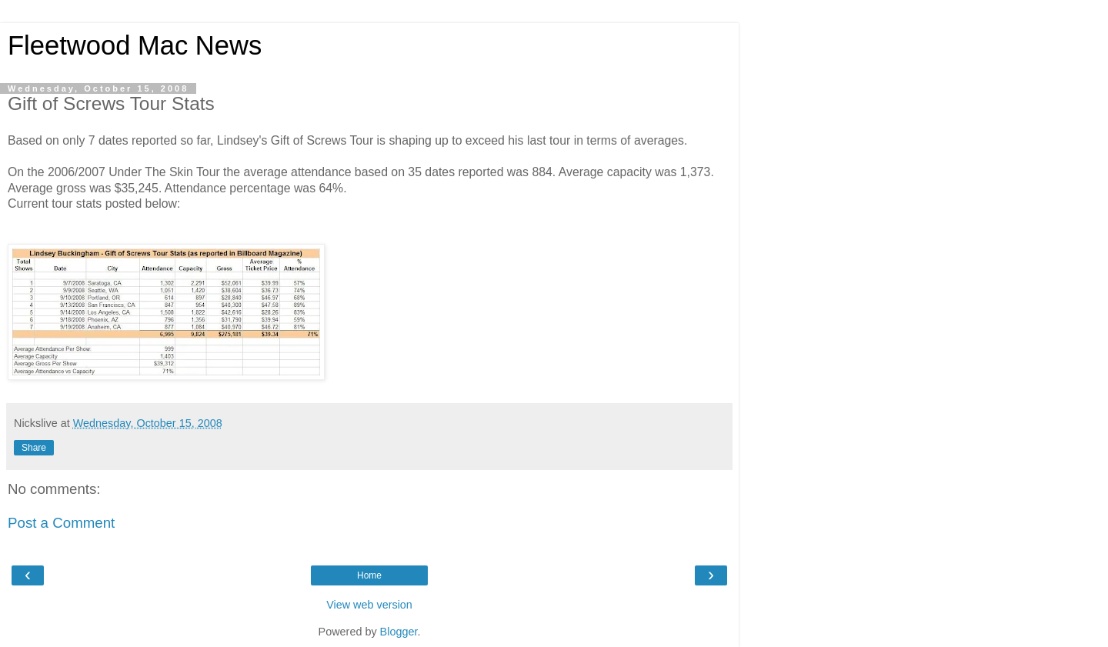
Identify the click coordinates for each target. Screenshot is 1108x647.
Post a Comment (61, 523)
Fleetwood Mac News (135, 45)
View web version (369, 605)
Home (369, 575)
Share (34, 447)
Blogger (399, 631)
